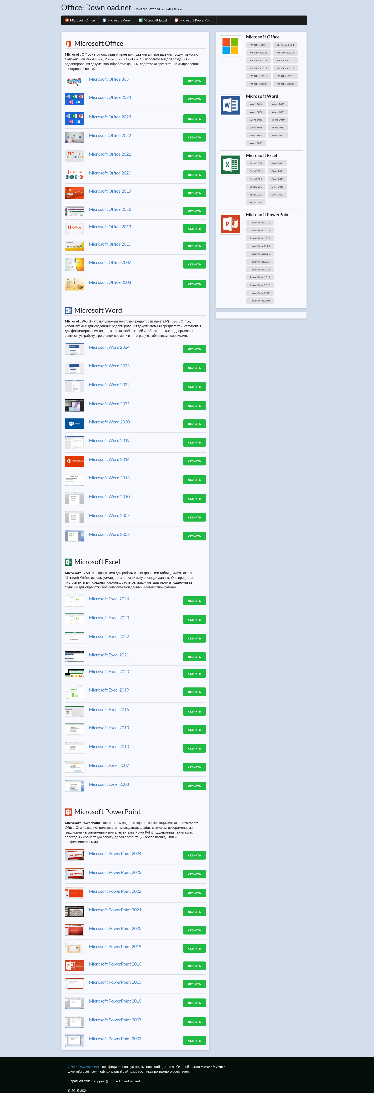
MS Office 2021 (258, 60)
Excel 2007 (277, 194)
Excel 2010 (256, 194)
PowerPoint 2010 (260, 285)
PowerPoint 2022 (260, 238)
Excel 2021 (277, 171)
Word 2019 (278, 119)
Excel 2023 (277, 163)
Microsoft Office (80, 20)
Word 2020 (256, 119)
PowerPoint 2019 (260, 261)
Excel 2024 (256, 163)
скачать (194, 81)
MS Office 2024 (285, 44)
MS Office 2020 (285, 60)
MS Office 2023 (258, 52)
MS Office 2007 (258, 83)
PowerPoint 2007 (260, 292)
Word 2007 (278, 135)
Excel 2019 (277, 179)
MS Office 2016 (285, 68)
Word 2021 (278, 112)
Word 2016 (256, 127)
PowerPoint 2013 (260, 277)
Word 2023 (278, 104)
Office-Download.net (96, 7)
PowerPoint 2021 (260, 245)
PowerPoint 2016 (260, 269)
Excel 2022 (256, 171)
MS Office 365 (258, 44)
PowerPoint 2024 (260, 222)
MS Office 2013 (258, 75)
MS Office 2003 (285, 83)
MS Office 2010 (285, 75)
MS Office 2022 (285, 52)
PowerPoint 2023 (260, 230)
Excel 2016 (256, 186)
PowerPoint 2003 (260, 300)
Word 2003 (256, 143)
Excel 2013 (277, 186)
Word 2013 (278, 127)
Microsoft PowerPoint (194, 20)
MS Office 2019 (258, 68)
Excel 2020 (256, 179)
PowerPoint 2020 (260, 253)
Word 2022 (256, 112)
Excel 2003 (256, 202)
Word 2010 (256, 135)
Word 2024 (256, 104)
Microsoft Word (117, 20)
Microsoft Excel (153, 20)
